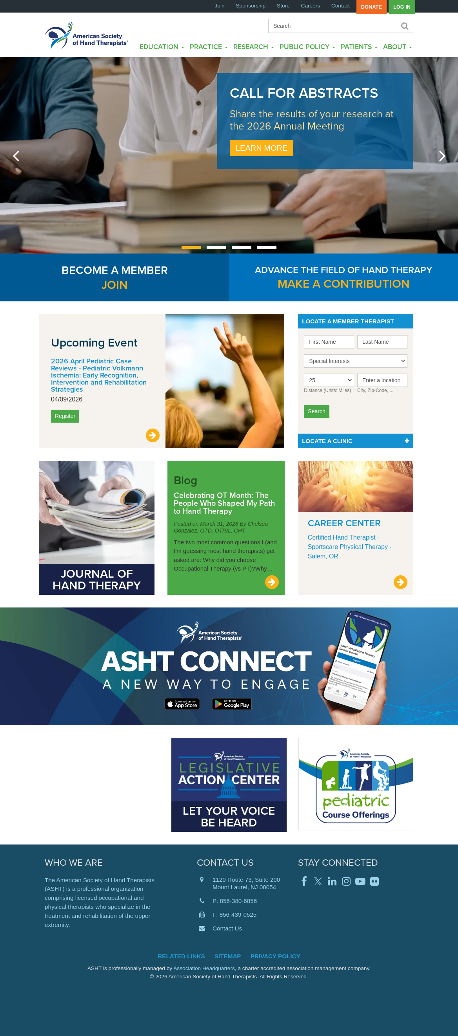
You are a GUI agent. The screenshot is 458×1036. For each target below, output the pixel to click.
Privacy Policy (275, 956)
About (397, 46)
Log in (402, 7)
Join (220, 6)
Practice (209, 46)
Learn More (261, 148)
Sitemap (227, 956)
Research (253, 46)
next (442, 155)
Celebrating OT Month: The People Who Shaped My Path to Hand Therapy (224, 502)
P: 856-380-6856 (235, 900)
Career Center (344, 523)
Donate (371, 7)
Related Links (181, 956)
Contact (340, 6)
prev (15, 155)
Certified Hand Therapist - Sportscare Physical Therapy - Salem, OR (350, 547)
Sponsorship (251, 6)
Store (283, 6)
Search (404, 26)
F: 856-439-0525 (234, 914)
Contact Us (227, 928)
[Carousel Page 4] (266, 247)
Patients (359, 46)
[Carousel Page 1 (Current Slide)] (191, 247)
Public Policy (307, 46)
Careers (310, 6)
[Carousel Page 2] (216, 247)
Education (162, 46)
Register (65, 416)
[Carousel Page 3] (241, 247)
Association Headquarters (204, 968)
